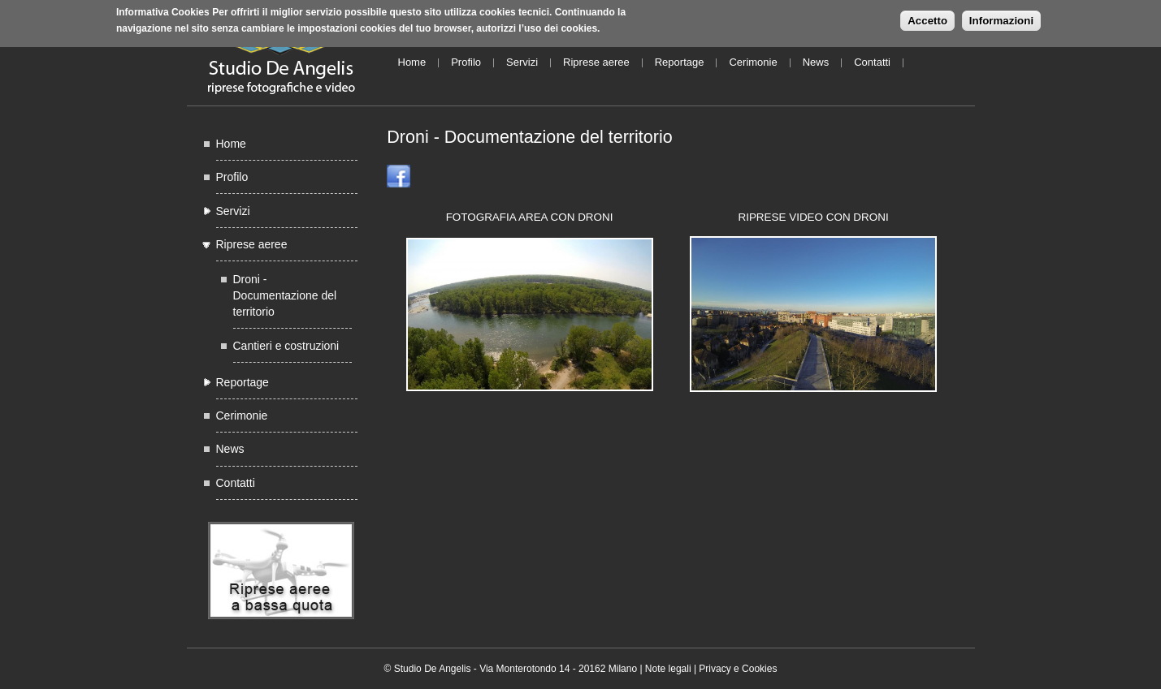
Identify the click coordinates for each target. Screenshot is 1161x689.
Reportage (679, 62)
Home (412, 62)
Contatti (872, 62)
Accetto (927, 18)
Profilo (466, 62)
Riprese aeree (596, 62)
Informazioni (1001, 18)
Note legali (668, 668)
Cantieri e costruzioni (286, 345)
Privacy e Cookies (738, 668)
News (816, 62)
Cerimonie (753, 62)
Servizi (522, 62)
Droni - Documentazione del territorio (285, 295)
